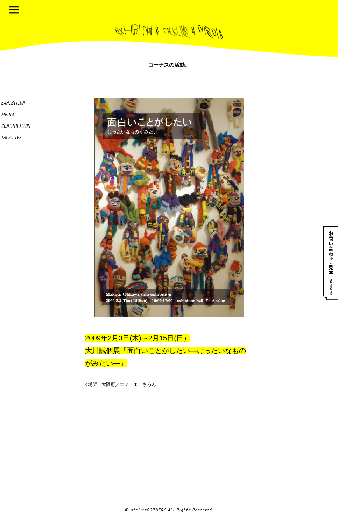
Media (7, 115)
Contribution (15, 126)
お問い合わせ (330, 263)
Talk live (11, 138)
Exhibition (13, 103)
